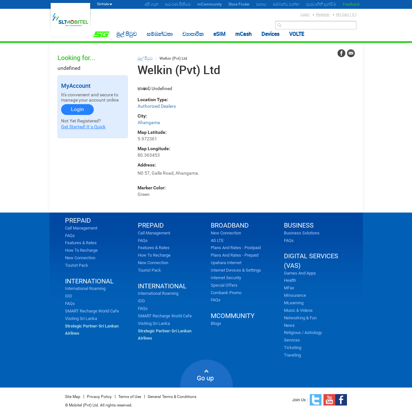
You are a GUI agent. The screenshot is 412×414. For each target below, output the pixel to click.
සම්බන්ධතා (160, 34)
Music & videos (298, 310)
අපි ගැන (151, 4)
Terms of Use (129, 396)
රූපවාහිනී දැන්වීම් (321, 4)
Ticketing (292, 347)
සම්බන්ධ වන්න (286, 4)
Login (305, 14)
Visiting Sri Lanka (81, 318)
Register (323, 14)
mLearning (294, 302)
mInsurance (295, 295)
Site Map (72, 396)
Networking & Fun (300, 317)
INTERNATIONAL (89, 281)
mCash (243, 34)
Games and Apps (300, 273)
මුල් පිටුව (126, 34)
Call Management (81, 228)
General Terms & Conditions (172, 396)
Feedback (351, 4)
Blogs (216, 323)
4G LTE (217, 240)
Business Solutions (302, 233)
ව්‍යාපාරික (193, 34)
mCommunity (209, 4)
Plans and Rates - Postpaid (236, 247)
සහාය (261, 4)
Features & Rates (81, 242)
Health (290, 280)
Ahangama (149, 122)
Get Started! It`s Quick (83, 126)
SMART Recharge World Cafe (92, 311)
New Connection (80, 257)
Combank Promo (226, 292)
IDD (68, 296)
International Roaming (85, 288)
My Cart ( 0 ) (346, 14)
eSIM (219, 34)
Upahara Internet (226, 262)
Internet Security (226, 277)
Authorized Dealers (157, 106)
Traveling (292, 355)
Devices (270, 34)
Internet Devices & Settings (236, 270)
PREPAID (78, 220)
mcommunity (233, 316)
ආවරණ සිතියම (178, 4)
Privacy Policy (99, 396)
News (289, 325)
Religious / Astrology (303, 332)
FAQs (70, 235)
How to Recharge (81, 250)
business (299, 225)
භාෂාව (144, 88)
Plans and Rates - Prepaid (234, 255)
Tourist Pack (76, 265)
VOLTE (296, 34)
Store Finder (239, 4)
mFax (289, 287)
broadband (230, 225)
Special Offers (224, 285)
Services (292, 340)
